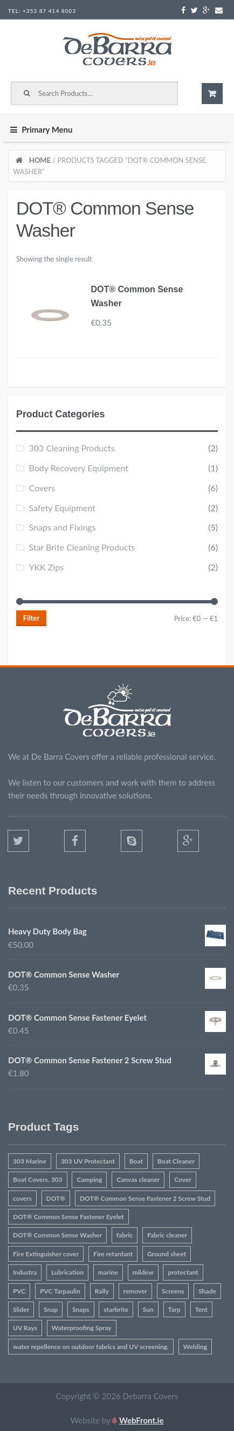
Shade (207, 1291)
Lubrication (67, 1272)
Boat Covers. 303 (38, 1179)
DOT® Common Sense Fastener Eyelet (68, 1217)
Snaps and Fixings (62, 527)
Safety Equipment (62, 508)
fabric (124, 1235)
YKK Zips (46, 567)
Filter (31, 618)
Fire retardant (113, 1254)
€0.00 (212, 93)
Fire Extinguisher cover (46, 1254)
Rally (102, 1291)
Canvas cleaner (138, 1179)
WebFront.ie (141, 1420)
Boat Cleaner (176, 1161)
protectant (183, 1272)
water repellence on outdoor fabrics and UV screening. (91, 1347)
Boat (136, 1161)
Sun (148, 1309)
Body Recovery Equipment (78, 468)
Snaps (80, 1309)
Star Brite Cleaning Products (82, 547)
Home (40, 160)
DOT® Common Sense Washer (57, 1235)
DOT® (56, 1198)
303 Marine (29, 1161)
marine (108, 1272)
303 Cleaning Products (71, 448)
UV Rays (25, 1328)
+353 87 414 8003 (49, 11)
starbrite (116, 1309)
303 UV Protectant (88, 1161)
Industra (25, 1272)
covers (22, 1198)
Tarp (174, 1309)
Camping (89, 1179)
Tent (201, 1309)
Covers (42, 488)
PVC (19, 1291)
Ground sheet (166, 1254)
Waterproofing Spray (82, 1328)
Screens (173, 1291)
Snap (51, 1309)
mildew (143, 1272)
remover (135, 1291)
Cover (182, 1179)
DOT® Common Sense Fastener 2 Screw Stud (145, 1198)
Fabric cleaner (167, 1235)
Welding (195, 1347)
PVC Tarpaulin (60, 1291)
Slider (21, 1309)
